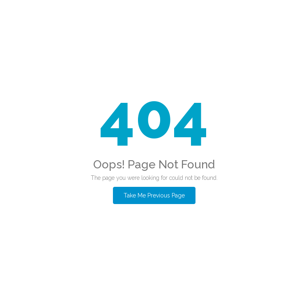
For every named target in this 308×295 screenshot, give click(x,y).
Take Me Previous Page (154, 195)
